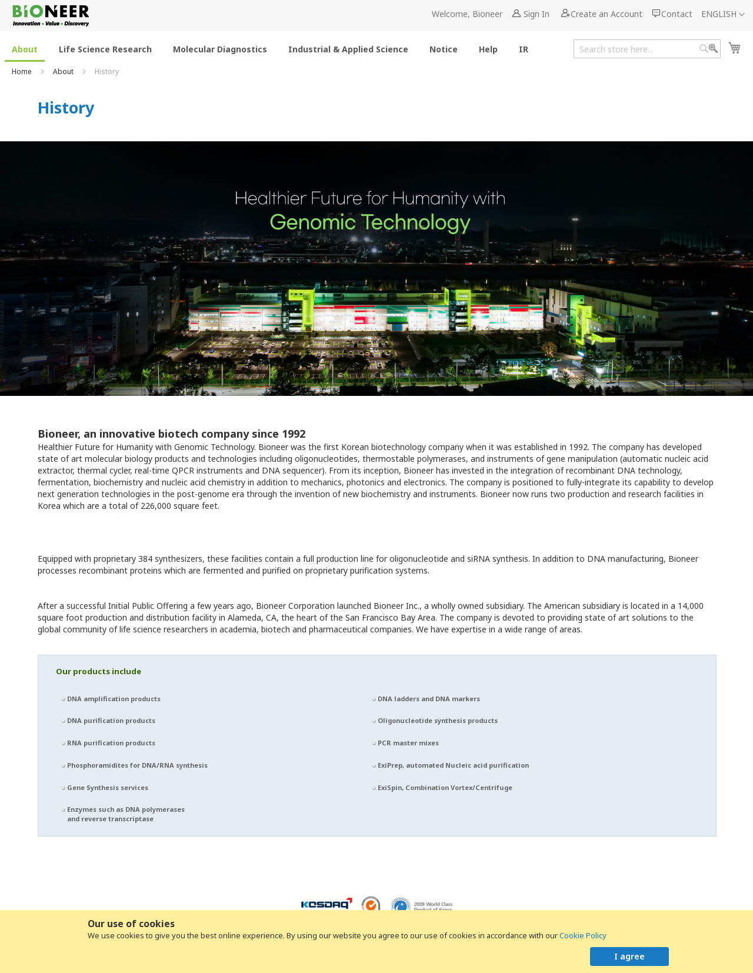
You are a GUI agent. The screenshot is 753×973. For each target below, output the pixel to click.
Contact (676, 13)
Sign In (536, 13)
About (64, 71)
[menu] (273, 48)
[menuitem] (25, 48)
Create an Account (606, 13)
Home (23, 71)
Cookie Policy (583, 935)
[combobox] (647, 48)
